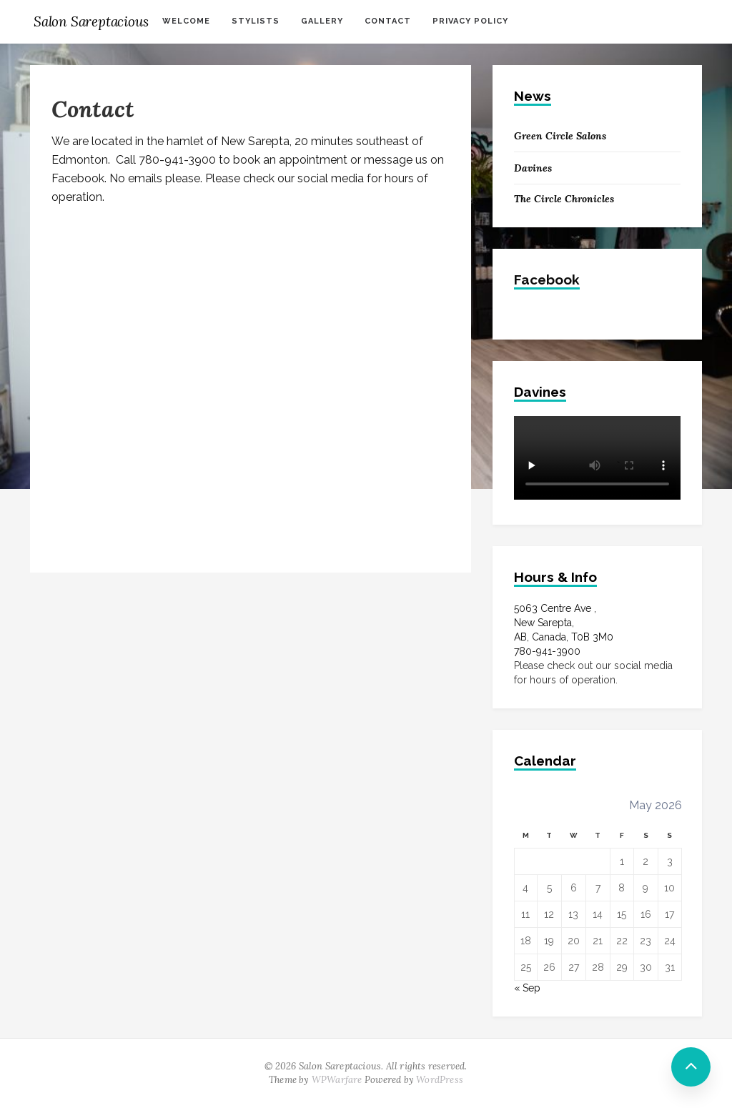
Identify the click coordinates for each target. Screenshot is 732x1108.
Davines (533, 168)
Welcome (186, 21)
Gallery (322, 21)
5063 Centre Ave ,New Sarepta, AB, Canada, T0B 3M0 (563, 623)
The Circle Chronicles (564, 198)
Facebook (547, 279)
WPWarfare (337, 1080)
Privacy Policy (470, 21)
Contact (388, 21)
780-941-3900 (547, 651)
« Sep (527, 988)
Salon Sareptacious (91, 21)
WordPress (439, 1080)
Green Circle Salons (560, 135)
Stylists (256, 21)
